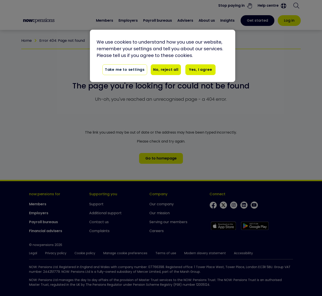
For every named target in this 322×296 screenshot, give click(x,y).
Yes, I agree (200, 69)
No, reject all (165, 69)
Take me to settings (125, 69)
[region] (162, 56)
